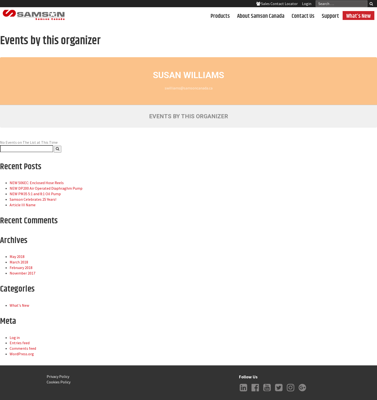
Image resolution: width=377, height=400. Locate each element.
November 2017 (22, 273)
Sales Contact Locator (277, 3)
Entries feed (20, 342)
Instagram (290, 391)
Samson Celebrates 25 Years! (33, 199)
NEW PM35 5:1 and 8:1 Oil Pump (35, 193)
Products (220, 16)
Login (306, 3)
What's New (19, 305)
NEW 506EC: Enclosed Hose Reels (37, 182)
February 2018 (21, 267)
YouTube (267, 391)
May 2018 (17, 256)
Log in (15, 337)
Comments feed (23, 348)
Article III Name (23, 204)
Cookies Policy (58, 382)
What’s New (358, 16)
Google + (302, 391)
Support (330, 16)
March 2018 (19, 262)
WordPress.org (22, 353)
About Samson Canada (260, 16)
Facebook (255, 391)
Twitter (278, 391)
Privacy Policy (58, 376)
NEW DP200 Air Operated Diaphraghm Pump (46, 188)
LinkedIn (243, 391)
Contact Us (303, 16)
